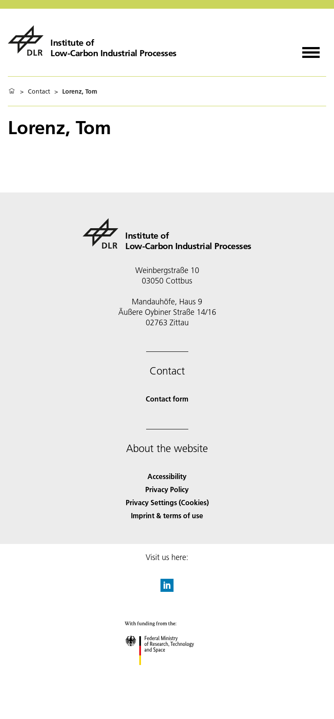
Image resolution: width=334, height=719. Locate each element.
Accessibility (167, 476)
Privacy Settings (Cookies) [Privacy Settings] (167, 502)
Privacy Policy (167, 489)
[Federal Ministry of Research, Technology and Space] (167, 673)
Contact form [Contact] (167, 398)
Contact (39, 91)
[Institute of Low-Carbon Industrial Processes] (92, 40)
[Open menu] (311, 49)
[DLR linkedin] (167, 589)
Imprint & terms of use (167, 515)
